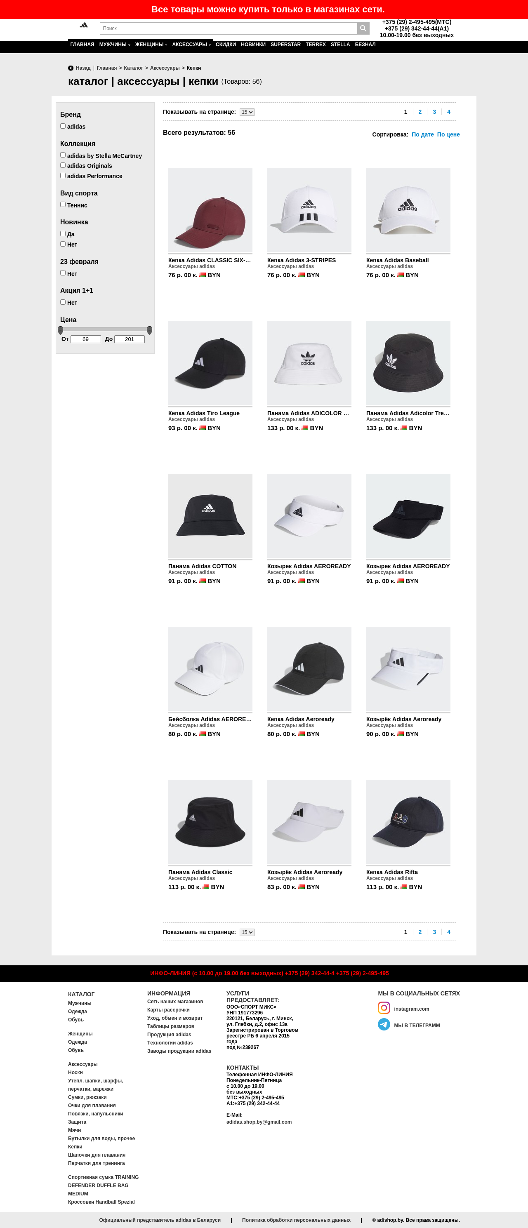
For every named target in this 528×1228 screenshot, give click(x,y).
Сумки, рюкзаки (87, 1097)
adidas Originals (86, 165)
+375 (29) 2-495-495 (362, 973)
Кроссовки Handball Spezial (101, 1202)
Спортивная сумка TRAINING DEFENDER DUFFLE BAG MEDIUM (103, 1185)
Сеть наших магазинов (175, 1002)
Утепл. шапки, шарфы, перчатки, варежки (95, 1085)
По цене (448, 134)
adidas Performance (91, 176)
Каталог (81, 994)
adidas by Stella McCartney (101, 155)
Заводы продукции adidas (179, 1051)
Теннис (73, 205)
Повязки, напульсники (95, 1114)
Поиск (363, 28)
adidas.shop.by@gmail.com (259, 1122)
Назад (83, 68)
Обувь (76, 1020)
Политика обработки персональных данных (296, 1220)
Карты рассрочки (168, 1010)
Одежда (77, 1011)
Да (67, 234)
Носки (75, 1072)
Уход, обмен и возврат (175, 1018)
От (81, 339)
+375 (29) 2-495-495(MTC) (417, 22)
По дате (423, 134)
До (125, 339)
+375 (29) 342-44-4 (310, 973)
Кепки (75, 1147)
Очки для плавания (92, 1105)
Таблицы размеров (170, 1026)
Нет (68, 244)
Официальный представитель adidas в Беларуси (160, 1220)
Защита (77, 1122)
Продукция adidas (169, 1034)
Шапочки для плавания (96, 1155)
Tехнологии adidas (170, 1043)
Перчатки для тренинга (96, 1163)
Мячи (74, 1130)
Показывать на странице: (199, 111)
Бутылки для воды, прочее (101, 1138)
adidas (72, 126)
